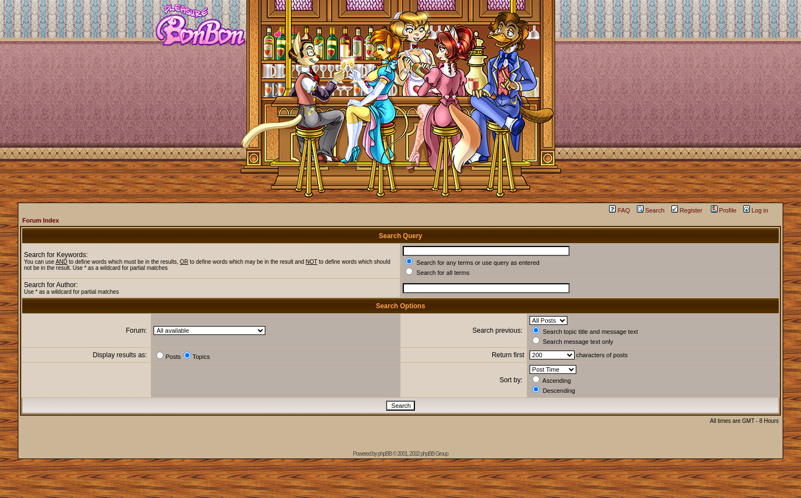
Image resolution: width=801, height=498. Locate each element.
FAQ (619, 210)
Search (651, 210)
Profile (723, 210)
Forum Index (40, 220)
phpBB (385, 454)
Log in (755, 210)
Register (687, 210)
